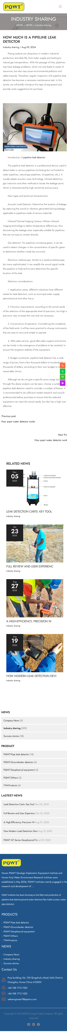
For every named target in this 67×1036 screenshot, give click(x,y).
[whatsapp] (62, 371)
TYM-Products (10, 785)
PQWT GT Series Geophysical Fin (21, 840)
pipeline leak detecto (11, 899)
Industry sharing (43, 25)
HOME (19, 25)
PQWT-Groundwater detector (19, 762)
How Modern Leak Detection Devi (21, 831)
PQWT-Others (11, 777)
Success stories (11, 736)
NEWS (29, 25)
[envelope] (62, 383)
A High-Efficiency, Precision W (19, 822)
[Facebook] (28, 1024)
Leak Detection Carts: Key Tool (19, 804)
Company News (11, 720)
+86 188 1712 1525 (17, 987)
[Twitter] (33, 1024)
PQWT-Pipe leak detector (16, 754)
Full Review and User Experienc (19, 813)
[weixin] (62, 377)
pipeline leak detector (34, 157)
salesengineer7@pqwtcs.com (22, 999)
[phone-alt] (62, 365)
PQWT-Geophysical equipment (19, 769)
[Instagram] (38, 1024)
